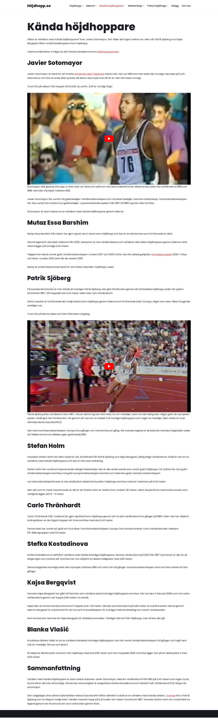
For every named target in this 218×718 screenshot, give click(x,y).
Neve (30, 714)
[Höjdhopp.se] (39, 6)
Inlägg (175, 6)
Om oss (186, 6)
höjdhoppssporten (108, 51)
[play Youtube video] (109, 139)
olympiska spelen (162, 254)
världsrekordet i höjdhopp (89, 74)
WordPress (53, 714)
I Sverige (170, 696)
